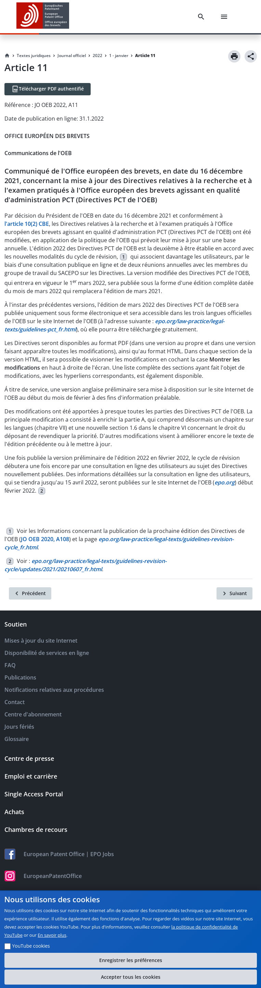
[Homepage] (7, 55)
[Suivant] (234, 593)
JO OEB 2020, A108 (45, 539)
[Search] (202, 17)
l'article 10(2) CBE (26, 224)
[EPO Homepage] (42, 16)
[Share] (251, 56)
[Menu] (225, 17)
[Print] (234, 56)
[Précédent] (30, 593)
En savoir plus (52, 935)
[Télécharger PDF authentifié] (47, 89)
